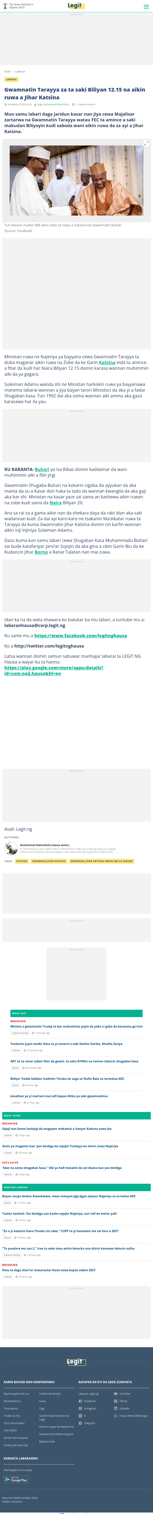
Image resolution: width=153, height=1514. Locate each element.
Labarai (20, 73)
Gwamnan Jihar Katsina (49, 862)
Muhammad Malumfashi (56, 105)
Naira (56, 504)
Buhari (42, 471)
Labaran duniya (20, 1034)
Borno (41, 553)
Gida (7, 73)
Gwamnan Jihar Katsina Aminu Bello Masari (102, 862)
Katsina (107, 364)
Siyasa (15, 1069)
